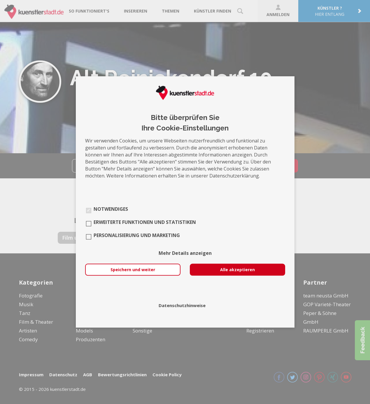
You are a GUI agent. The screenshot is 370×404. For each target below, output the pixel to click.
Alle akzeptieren (237, 270)
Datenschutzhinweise (182, 306)
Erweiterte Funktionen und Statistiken (145, 222)
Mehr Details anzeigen (185, 253)
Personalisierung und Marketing (137, 235)
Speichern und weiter (133, 270)
